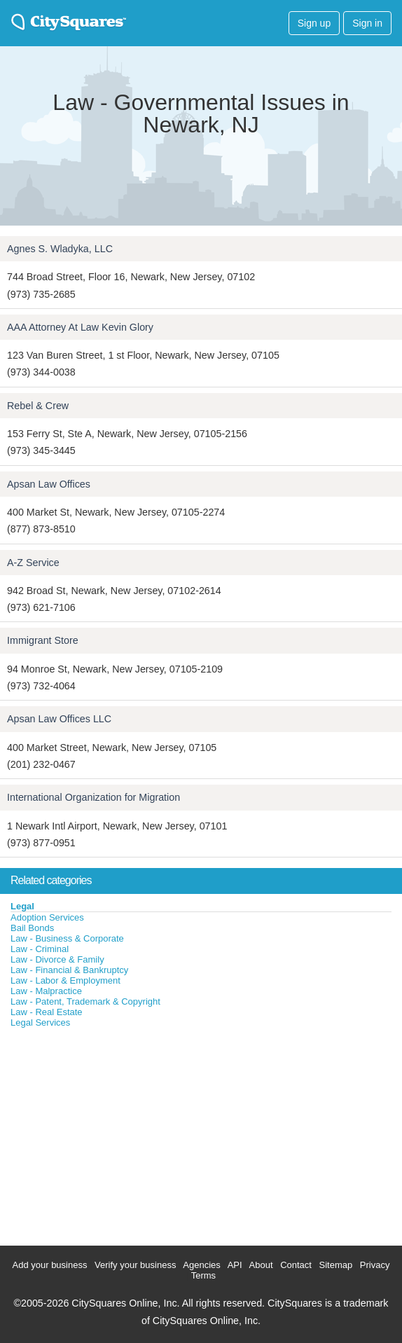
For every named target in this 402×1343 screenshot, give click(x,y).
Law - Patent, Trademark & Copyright (85, 1001)
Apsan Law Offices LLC (59, 718)
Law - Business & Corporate (67, 938)
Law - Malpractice (46, 991)
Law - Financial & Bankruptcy (69, 970)
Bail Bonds (32, 928)
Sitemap (336, 1265)
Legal (22, 906)
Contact (296, 1265)
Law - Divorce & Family (57, 959)
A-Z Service (33, 562)
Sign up (314, 23)
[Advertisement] (105, 1133)
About (261, 1265)
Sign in (367, 23)
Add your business (50, 1265)
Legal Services (40, 1022)
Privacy (375, 1265)
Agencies (201, 1265)
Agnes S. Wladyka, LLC (60, 248)
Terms (203, 1275)
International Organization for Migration (93, 797)
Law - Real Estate (47, 1012)
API (235, 1265)
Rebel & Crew (38, 405)
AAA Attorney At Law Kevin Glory (80, 327)
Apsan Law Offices (48, 484)
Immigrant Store (42, 640)
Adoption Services (47, 917)
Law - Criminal (40, 949)
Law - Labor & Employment (65, 980)
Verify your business (135, 1265)
